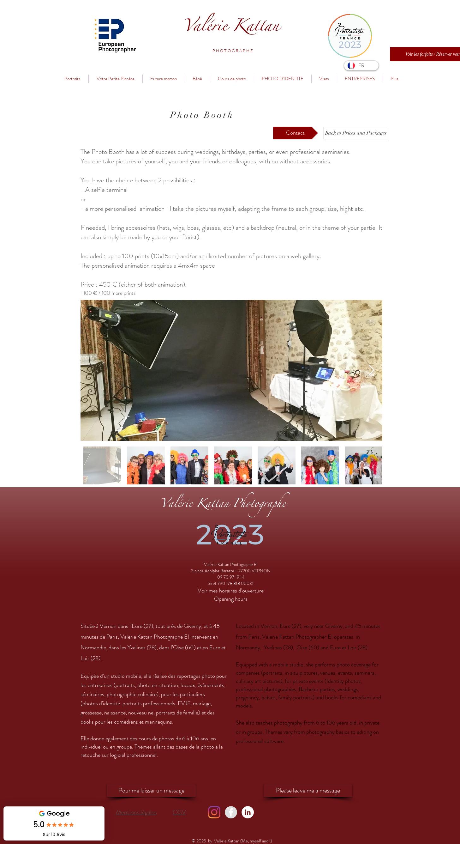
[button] (233, 50)
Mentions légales (136, 812)
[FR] (361, 65)
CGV (179, 812)
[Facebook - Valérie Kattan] (231, 812)
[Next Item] (371, 370)
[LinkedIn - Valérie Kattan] (248, 812)
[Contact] (295, 133)
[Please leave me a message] (308, 790)
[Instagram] (214, 812)
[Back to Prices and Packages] (356, 133)
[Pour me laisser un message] (151, 790)
